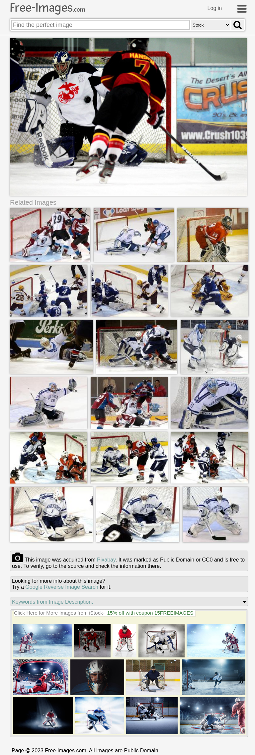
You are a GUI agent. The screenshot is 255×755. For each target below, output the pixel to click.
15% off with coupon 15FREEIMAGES (150, 613)
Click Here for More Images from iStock (58, 613)
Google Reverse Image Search (61, 587)
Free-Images (47, 7)
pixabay (106, 560)
